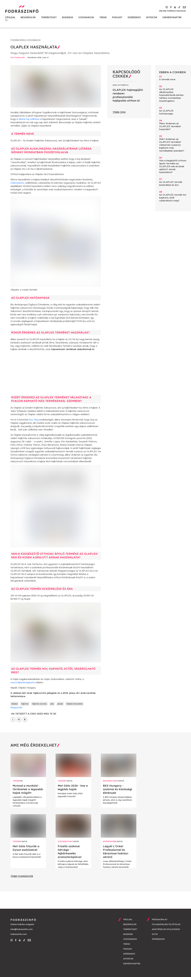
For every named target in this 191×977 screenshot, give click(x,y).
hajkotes (25, 704)
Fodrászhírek (18, 40)
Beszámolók (28, 17)
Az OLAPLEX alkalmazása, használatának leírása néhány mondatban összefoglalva (173, 93)
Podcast (117, 17)
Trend (103, 17)
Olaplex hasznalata (74, 704)
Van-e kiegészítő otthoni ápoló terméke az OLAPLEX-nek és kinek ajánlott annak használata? (173, 165)
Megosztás (16, 707)
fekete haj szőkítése (29, 119)
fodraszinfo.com (18, 934)
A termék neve (173, 78)
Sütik (155, 934)
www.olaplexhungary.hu (22, 682)
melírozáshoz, (17, 182)
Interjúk (151, 17)
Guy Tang (34, 419)
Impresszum (158, 939)
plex (52, 704)
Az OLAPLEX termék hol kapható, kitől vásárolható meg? (173, 196)
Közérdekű (134, 17)
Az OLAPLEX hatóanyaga (173, 110)
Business (67, 17)
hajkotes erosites (39, 704)
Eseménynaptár (172, 17)
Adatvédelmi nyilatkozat (166, 929)
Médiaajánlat (159, 919)
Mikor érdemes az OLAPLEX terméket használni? (173, 125)
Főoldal (10, 17)
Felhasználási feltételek (166, 924)
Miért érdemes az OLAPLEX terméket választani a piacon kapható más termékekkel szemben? (173, 143)
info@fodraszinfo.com (21, 929)
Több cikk (119, 112)
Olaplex (14, 704)
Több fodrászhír (21, 876)
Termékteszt (49, 17)
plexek (60, 704)
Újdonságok (86, 17)
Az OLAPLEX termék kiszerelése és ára (173, 182)
